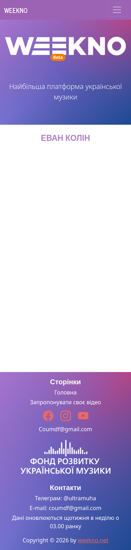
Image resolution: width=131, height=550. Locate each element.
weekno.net (93, 540)
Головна (65, 392)
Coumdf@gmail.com (65, 429)
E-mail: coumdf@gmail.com (65, 508)
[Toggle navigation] (117, 10)
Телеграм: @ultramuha (65, 498)
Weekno (16, 10)
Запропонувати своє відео (65, 402)
